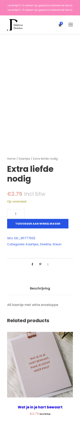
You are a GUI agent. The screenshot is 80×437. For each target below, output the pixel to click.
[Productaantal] (16, 214)
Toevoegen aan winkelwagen (37, 224)
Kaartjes (24, 159)
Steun (57, 244)
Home (11, 159)
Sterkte (45, 244)
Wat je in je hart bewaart (40, 407)
